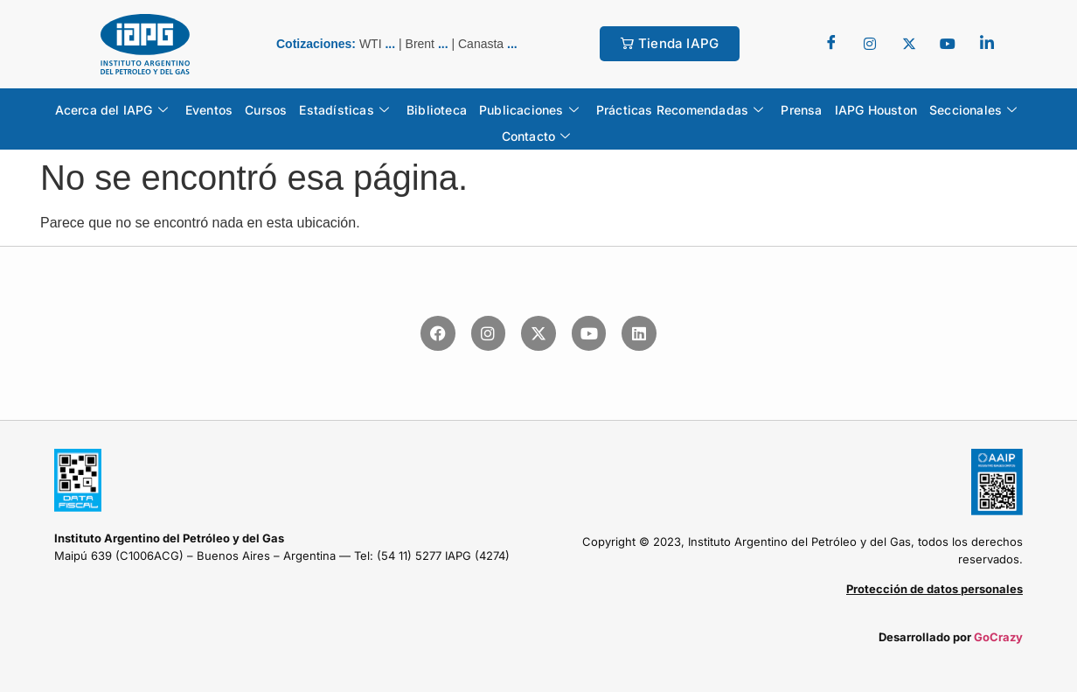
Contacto (536, 136)
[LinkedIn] (987, 44)
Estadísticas (344, 110)
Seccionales (973, 110)
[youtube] (948, 44)
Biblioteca (436, 109)
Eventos (209, 109)
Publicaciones (529, 110)
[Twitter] (870, 44)
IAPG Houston (876, 109)
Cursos (266, 109)
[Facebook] (831, 44)
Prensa (801, 109)
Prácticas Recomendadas (680, 110)
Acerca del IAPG (111, 110)
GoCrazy (998, 637)
